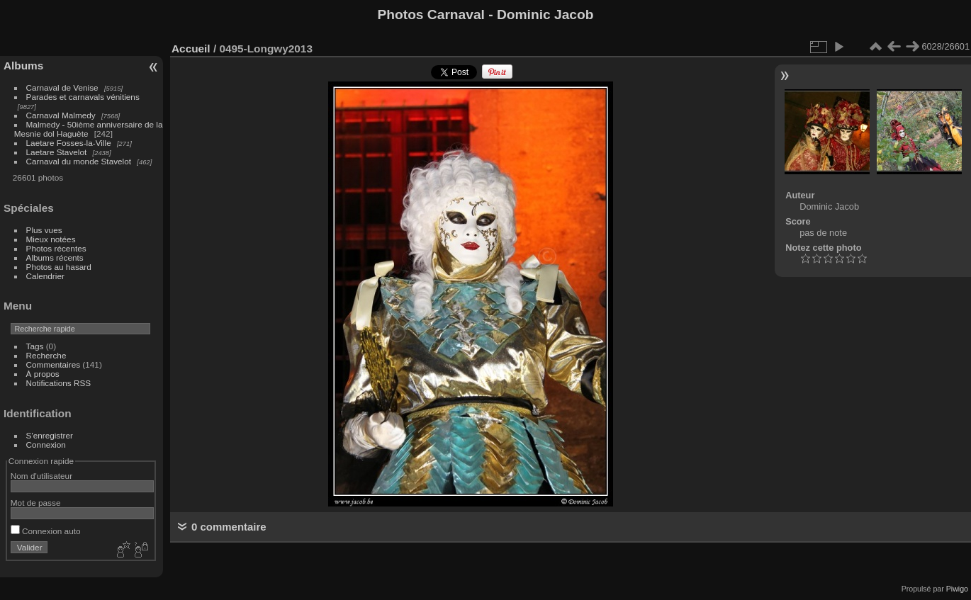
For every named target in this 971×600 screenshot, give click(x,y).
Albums (23, 66)
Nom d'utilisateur (41, 475)
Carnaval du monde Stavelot (78, 161)
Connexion (46, 444)
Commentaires (53, 364)
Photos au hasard (58, 266)
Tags (35, 346)
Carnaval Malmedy (61, 115)
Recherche (46, 355)
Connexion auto (46, 531)
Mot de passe (36, 502)
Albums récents (55, 257)
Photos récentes (56, 248)
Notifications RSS (58, 382)
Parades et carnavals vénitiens (83, 96)
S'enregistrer (49, 435)
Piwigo (957, 588)
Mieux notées (51, 239)
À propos (43, 373)
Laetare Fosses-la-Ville (68, 142)
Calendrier (45, 276)
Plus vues (44, 229)
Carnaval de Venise (62, 87)
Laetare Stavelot (56, 152)
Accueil (191, 49)
